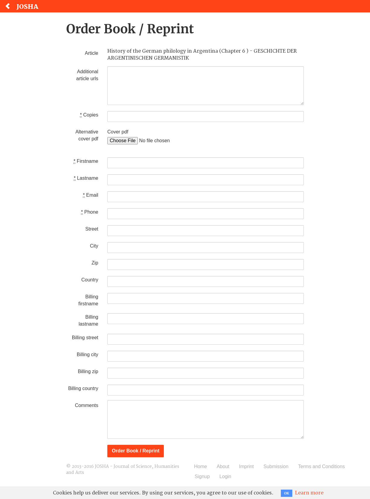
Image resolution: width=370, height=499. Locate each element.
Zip (95, 262)
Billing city (87, 354)
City (94, 245)
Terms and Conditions (321, 466)
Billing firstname (88, 300)
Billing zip (88, 371)
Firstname (85, 161)
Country (89, 279)
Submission (275, 466)
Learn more (309, 493)
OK (286, 493)
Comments (86, 405)
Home (200, 466)
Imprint (246, 466)
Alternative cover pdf (86, 135)
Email (90, 195)
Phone (89, 212)
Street (91, 228)
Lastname (86, 178)
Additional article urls (87, 75)
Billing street (85, 337)
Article (91, 53)
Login (225, 476)
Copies (89, 115)
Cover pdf (117, 131)
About (223, 466)
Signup (202, 476)
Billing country (83, 388)
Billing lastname (88, 320)
